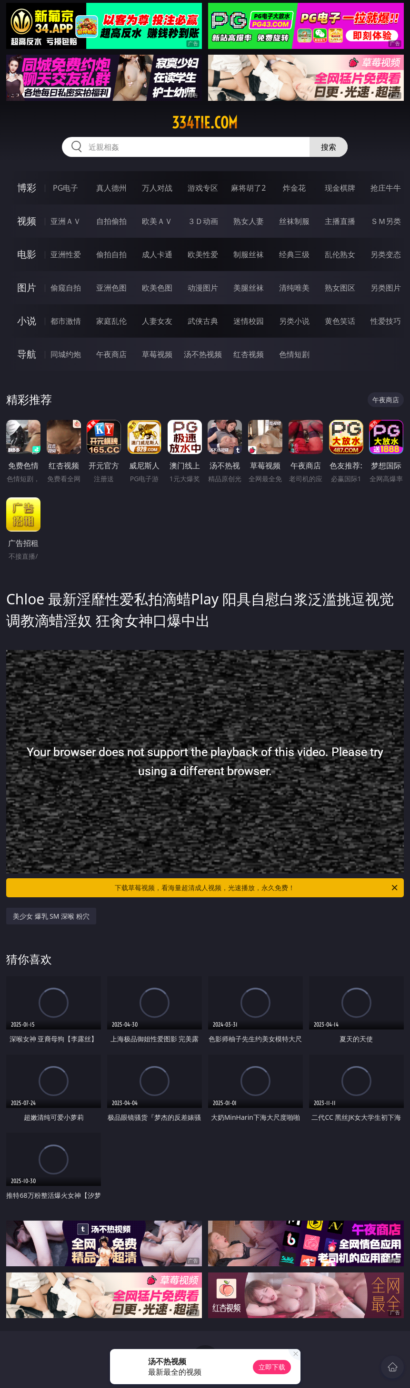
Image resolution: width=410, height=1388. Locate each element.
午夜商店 (111, 354)
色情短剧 (294, 354)
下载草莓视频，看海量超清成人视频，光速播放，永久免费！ (257, 887)
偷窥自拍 (65, 287)
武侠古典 (203, 321)
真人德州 (111, 188)
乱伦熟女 (340, 254)
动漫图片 (203, 287)
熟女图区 (340, 287)
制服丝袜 (248, 254)
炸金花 (294, 188)
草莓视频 (157, 354)
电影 (26, 254)
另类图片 (385, 287)
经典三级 (294, 254)
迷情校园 (248, 321)
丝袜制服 (294, 221)
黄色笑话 (340, 321)
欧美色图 (157, 287)
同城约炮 (65, 354)
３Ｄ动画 (203, 221)
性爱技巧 (385, 321)
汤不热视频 (203, 354)
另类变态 (385, 254)
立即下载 (272, 1366)
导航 (26, 354)
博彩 (26, 187)
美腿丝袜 (248, 287)
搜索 (328, 147)
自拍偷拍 (111, 221)
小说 (26, 320)
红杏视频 (248, 354)
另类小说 (294, 321)
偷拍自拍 (111, 254)
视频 (26, 220)
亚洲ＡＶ (65, 221)
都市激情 (65, 321)
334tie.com (205, 122)
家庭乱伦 (111, 321)
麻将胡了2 (248, 188)
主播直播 (340, 221)
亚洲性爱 (65, 254)
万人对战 (157, 188)
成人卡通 (157, 254)
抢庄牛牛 (385, 188)
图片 (26, 287)
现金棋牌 (340, 188)
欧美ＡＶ (157, 221)
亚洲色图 (111, 287)
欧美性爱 (203, 254)
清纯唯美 (294, 287)
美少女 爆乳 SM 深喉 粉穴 (51, 916)
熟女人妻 (248, 221)
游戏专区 (203, 188)
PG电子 (65, 188)
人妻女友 (157, 321)
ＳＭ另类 (385, 221)
